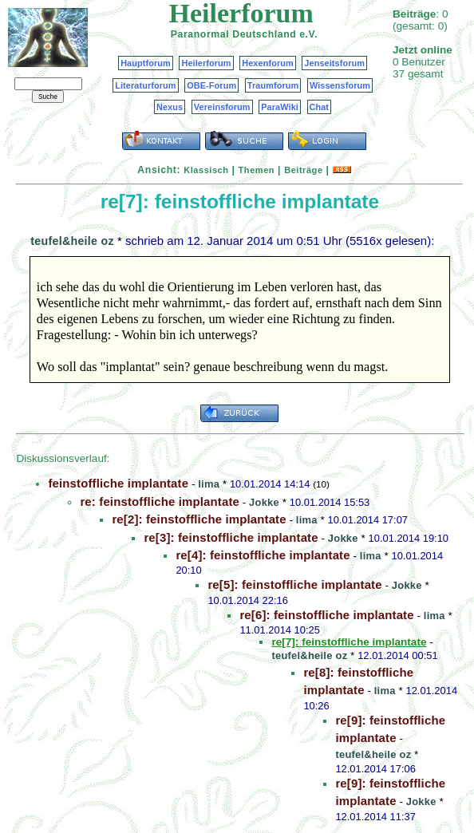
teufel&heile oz (72, 241)
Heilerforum (206, 63)
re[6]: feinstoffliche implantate (326, 615)
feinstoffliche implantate (118, 483)
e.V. (308, 34)
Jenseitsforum (334, 63)
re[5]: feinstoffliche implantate (294, 584)
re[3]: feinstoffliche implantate (231, 537)
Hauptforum (145, 63)
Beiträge (303, 170)
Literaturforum (145, 85)
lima (208, 484)
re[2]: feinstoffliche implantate (199, 519)
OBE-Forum (211, 85)
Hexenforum (268, 63)
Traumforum (273, 85)
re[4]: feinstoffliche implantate (263, 555)
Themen (257, 170)
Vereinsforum (222, 107)
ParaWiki (279, 107)
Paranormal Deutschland (234, 34)
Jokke (264, 502)
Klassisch (206, 170)
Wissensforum (340, 85)
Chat (320, 107)
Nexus (169, 107)
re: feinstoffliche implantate (159, 501)
